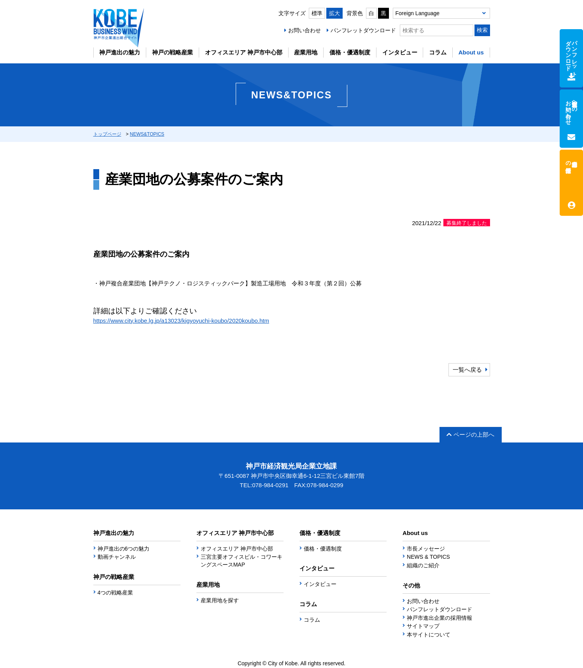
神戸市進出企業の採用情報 (439, 618)
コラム (437, 52)
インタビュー (399, 52)
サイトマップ (423, 626)
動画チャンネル (117, 557)
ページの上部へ (470, 434)
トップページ (107, 134)
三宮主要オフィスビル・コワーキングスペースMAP (241, 561)
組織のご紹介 (423, 565)
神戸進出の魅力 (119, 52)
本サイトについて (428, 634)
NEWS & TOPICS (428, 557)
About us (471, 52)
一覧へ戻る (467, 369)
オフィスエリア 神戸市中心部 (243, 52)
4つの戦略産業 (115, 592)
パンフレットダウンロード (363, 30)
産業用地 (305, 52)
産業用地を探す (220, 600)
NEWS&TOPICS (147, 134)
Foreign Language (418, 13)
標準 (317, 13)
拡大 (334, 13)
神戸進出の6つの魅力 (124, 549)
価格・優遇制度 (349, 52)
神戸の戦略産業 (172, 52)
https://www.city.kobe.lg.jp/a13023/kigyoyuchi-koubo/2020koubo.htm (181, 320)
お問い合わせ (304, 30)
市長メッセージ (426, 549)
